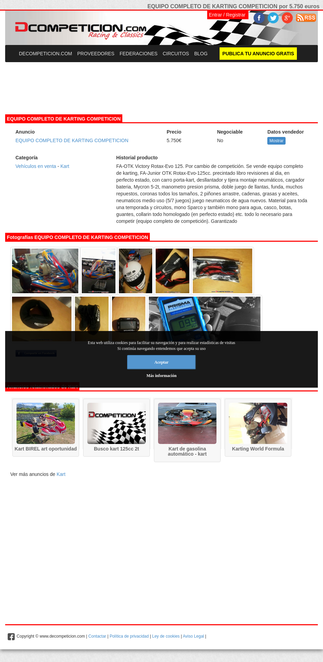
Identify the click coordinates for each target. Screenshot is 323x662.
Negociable (230, 132)
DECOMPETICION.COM (45, 53)
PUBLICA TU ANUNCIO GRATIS (258, 53)
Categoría (26, 157)
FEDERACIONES (138, 53)
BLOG (201, 53)
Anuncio (25, 132)
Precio (174, 132)
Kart (64, 166)
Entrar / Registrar (227, 15)
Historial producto (137, 157)
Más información (161, 375)
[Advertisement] (161, 83)
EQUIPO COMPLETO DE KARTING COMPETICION (72, 140)
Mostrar (276, 140)
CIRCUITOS (176, 53)
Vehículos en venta (35, 166)
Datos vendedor (285, 132)
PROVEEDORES (95, 53)
